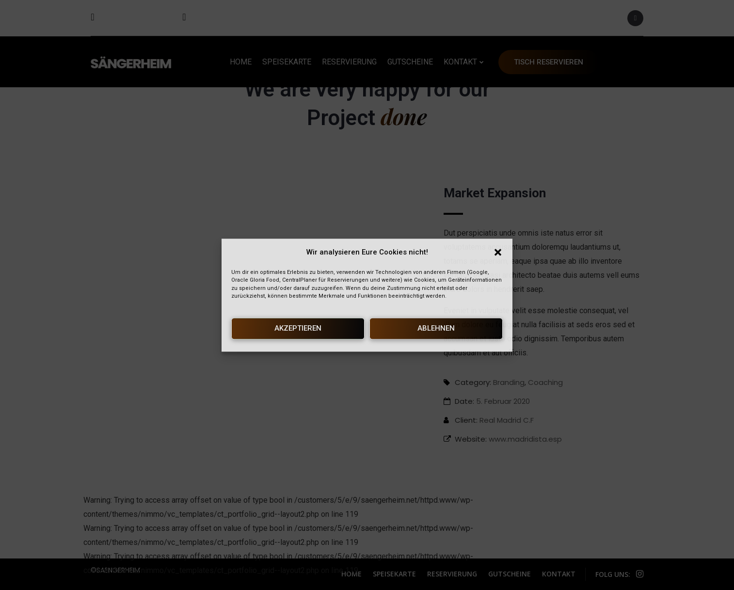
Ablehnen (436, 328)
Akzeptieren (297, 328)
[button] (498, 252)
